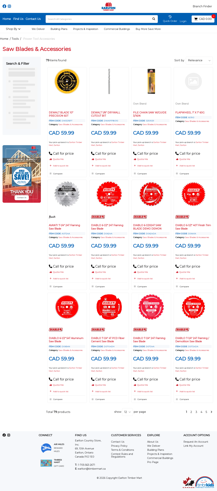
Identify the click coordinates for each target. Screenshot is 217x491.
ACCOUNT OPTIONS (196, 435)
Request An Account (195, 441)
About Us (152, 441)
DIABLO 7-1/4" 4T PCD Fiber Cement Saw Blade (107, 340)
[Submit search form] (153, 19)
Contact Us (33, 19)
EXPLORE (153, 435)
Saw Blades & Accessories (70, 124)
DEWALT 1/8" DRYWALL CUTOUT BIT (105, 114)
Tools (15, 38)
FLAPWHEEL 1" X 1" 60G (189, 112)
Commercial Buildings (117, 29)
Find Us (18, 19)
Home (7, 19)
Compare (55, 173)
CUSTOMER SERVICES (126, 435)
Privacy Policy (119, 445)
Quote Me (57, 159)
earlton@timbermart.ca (90, 468)
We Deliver (38, 29)
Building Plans (59, 29)
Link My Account (193, 445)
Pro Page (153, 462)
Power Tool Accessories (39, 38)
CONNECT (45, 435)
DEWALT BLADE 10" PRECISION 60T (61, 114)
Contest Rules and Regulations (122, 455)
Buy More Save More (148, 29)
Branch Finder (202, 6)
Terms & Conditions (122, 449)
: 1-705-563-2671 (85, 464)
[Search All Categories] (102, 19)
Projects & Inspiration (85, 29)
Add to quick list (58, 165)
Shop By (11, 29)
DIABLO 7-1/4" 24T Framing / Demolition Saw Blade (192, 340)
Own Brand (139, 103)
